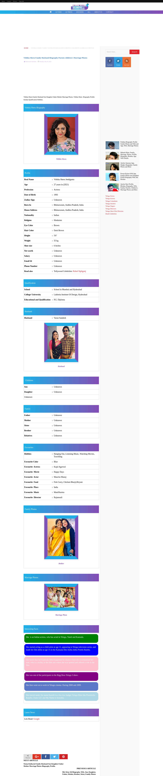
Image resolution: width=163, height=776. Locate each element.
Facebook (109, 62)
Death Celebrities (111, 214)
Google (37, 719)
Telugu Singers (110, 206)
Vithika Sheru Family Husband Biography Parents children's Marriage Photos (55, 58)
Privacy (15, 1)
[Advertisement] (81, 30)
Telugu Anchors (110, 204)
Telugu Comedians (111, 201)
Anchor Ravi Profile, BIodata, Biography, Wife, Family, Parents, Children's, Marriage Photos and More (129, 187)
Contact (9, 1)
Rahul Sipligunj (79, 271)
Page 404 (21, 1)
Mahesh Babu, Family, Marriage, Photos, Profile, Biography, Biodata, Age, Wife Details (128, 155)
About (3, 1)
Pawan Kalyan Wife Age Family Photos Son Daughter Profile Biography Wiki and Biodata (129, 176)
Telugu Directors (110, 209)
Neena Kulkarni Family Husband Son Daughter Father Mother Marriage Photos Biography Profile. (42, 765)
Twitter (118, 62)
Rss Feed (126, 62)
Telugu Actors (109, 196)
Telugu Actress (110, 198)
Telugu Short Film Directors (114, 211)
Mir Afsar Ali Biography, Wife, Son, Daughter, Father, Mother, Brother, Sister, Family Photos (79, 765)
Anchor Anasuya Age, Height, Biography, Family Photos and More (128, 165)
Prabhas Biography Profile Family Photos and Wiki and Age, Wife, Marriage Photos (129, 144)
